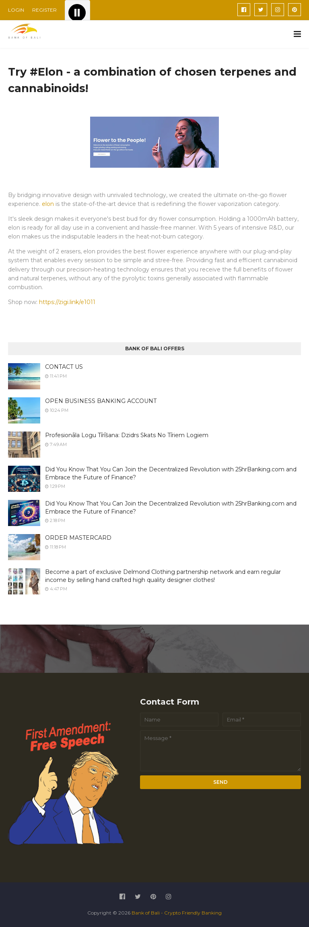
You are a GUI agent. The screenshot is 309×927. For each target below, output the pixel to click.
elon (49, 204)
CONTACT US (64, 366)
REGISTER (44, 10)
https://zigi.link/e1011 (67, 302)
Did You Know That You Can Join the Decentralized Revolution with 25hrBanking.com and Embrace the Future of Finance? (171, 473)
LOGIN (16, 10)
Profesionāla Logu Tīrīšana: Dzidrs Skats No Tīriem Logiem (126, 435)
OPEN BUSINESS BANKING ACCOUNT (101, 401)
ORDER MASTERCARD (78, 537)
